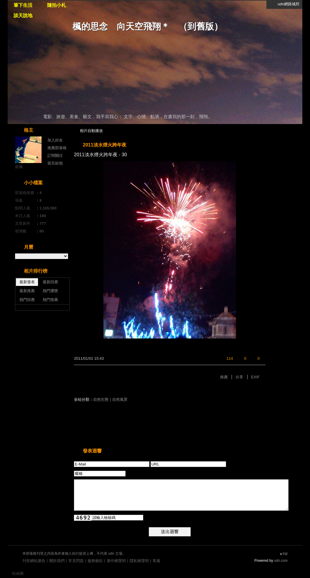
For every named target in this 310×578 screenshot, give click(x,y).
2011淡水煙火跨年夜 (104, 144)
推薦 (224, 377)
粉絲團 (18, 573)
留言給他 (55, 163)
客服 (156, 561)
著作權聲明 (116, 561)
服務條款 (95, 561)
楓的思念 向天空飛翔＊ (121, 26)
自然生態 (100, 399)
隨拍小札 (56, 5)
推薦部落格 (57, 148)
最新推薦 (27, 291)
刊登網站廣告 (33, 561)
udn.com (281, 561)
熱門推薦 (50, 299)
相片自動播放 (91, 130)
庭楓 (19, 167)
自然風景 (120, 399)
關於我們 (57, 561)
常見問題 (76, 561)
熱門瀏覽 (50, 291)
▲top (283, 553)
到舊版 (200, 26)
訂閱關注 (55, 155)
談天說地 (23, 15)
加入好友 (55, 140)
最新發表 (27, 282)
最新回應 (50, 282)
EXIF (255, 377)
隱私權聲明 (139, 561)
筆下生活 (23, 5)
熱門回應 (27, 299)
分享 (239, 377)
